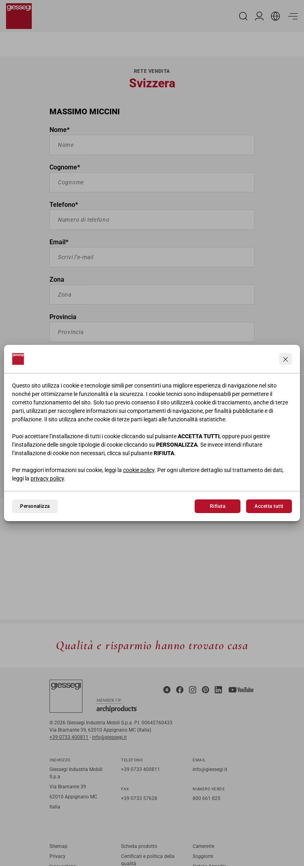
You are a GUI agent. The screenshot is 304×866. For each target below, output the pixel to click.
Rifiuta (217, 506)
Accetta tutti (269, 506)
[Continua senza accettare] (285, 359)
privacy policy (47, 478)
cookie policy (138, 470)
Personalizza (35, 506)
